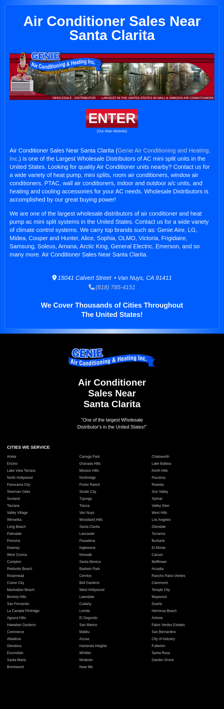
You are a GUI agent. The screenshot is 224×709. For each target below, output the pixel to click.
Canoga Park (89, 457)
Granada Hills (90, 464)
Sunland (13, 499)
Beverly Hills (16, 597)
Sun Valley (160, 492)
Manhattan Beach (20, 590)
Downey (13, 548)
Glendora (14, 646)
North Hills (160, 471)
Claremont (160, 583)
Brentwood (15, 667)
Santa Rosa (161, 653)
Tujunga (85, 499)
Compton (14, 562)
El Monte (158, 548)
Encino (12, 464)
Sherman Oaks (18, 492)
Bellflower (159, 562)
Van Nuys (86, 513)
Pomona (13, 541)
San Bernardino (164, 632)
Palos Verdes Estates (168, 625)
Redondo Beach (19, 569)
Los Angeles (161, 520)
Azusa (84, 639)
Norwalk (85, 555)
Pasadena (87, 541)
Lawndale (86, 597)
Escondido (15, 653)
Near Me (86, 667)
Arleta (11, 457)
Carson (157, 555)
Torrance (158, 534)
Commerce (15, 632)
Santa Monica (90, 562)
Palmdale (14, 534)
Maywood (159, 597)
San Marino (88, 625)
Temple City (161, 590)
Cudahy (85, 604)
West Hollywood (91, 590)
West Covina (17, 555)
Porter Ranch (89, 485)
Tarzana (13, 506)
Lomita (84, 611)
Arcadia (158, 569)
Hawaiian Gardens (21, 625)
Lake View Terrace (21, 471)
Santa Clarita (89, 527)
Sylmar (157, 499)
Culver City (15, 583)
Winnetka (14, 520)
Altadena (14, 639)
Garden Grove (163, 660)
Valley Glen (160, 506)
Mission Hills (89, 471)
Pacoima (158, 478)
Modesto (86, 660)
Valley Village (17, 513)
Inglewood (87, 548)
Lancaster (87, 534)
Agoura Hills (16, 618)
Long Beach (16, 527)
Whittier (85, 653)
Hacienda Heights (93, 646)
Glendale (159, 527)
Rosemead (15, 576)
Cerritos (85, 576)
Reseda (158, 485)
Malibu (84, 632)
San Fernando (18, 604)
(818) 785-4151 (112, 287)
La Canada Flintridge (23, 611)
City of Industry (163, 639)
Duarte (157, 604)
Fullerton (158, 646)
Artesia (157, 618)
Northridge (87, 478)
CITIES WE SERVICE (28, 447)
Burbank (158, 541)
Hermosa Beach (164, 611)
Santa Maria (16, 660)
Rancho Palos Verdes (168, 576)
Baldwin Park (89, 569)
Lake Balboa (161, 464)
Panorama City (18, 485)
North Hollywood (20, 478)
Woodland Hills (91, 520)
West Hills (159, 513)
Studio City (87, 492)
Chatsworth (160, 457)
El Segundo (88, 618)
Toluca (84, 506)
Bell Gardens (89, 583)
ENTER (112, 118)
